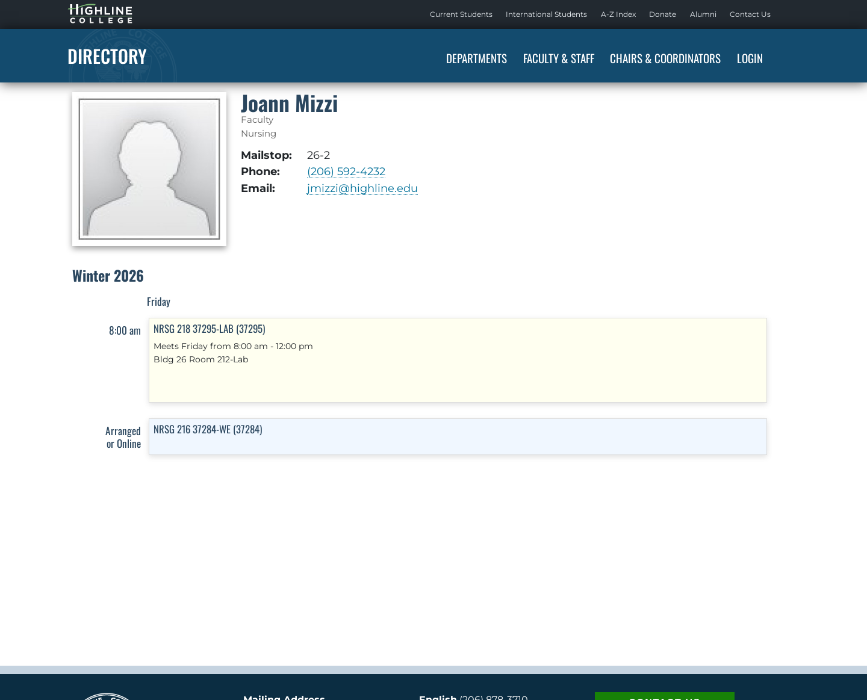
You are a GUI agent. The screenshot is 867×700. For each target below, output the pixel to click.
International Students (546, 14)
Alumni (703, 14)
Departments (476, 57)
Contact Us (750, 14)
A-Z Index (618, 14)
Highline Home (87, 14)
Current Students (461, 14)
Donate (662, 14)
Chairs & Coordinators (665, 57)
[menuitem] (461, 14)
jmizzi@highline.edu (362, 188)
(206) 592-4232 (346, 171)
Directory (107, 55)
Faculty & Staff (558, 57)
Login (750, 57)
